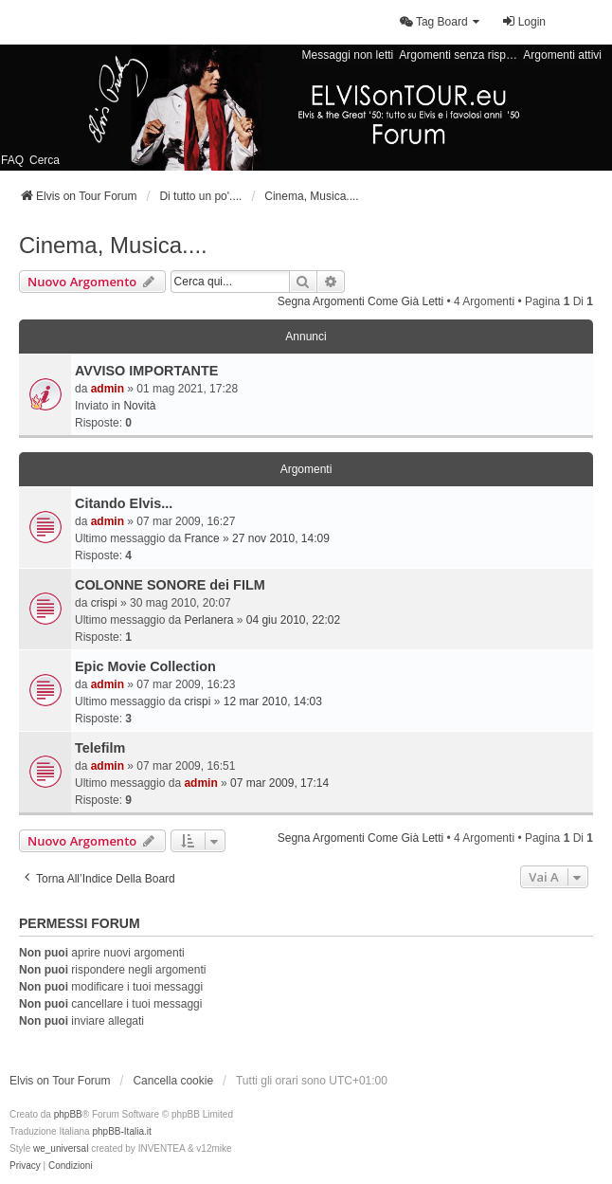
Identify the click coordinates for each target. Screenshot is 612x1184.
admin (107, 388)
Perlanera (208, 620)
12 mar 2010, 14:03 (273, 701)
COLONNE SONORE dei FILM (170, 584)
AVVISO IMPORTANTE (146, 370)
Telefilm (100, 748)
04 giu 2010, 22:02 (293, 620)
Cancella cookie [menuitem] (173, 1080)
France (201, 538)
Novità (139, 405)
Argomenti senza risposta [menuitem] (458, 55)
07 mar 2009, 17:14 (279, 783)
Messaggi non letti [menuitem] (348, 55)
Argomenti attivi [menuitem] (562, 55)
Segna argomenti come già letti (360, 301)
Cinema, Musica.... (113, 245)
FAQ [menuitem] (12, 160)
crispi (104, 603)
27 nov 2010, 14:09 (281, 538)
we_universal (60, 1148)
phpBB (68, 1114)
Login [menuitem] (523, 21)
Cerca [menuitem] (44, 160)
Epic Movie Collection (145, 666)
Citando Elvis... (123, 503)
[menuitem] (440, 21)
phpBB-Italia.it (121, 1131)
